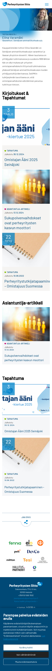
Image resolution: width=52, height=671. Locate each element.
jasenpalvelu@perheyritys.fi (26, 598)
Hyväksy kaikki (26, 647)
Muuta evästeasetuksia (26, 661)
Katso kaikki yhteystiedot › (26, 601)
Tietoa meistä (8, 34)
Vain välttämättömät (26, 654)
